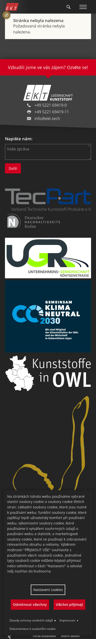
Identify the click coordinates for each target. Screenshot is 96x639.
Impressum (67, 620)
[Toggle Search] (68, 7)
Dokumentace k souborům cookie (32, 629)
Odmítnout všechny (30, 604)
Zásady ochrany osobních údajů (31, 620)
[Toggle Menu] (83, 7)
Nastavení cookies (48, 589)
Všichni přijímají (69, 604)
